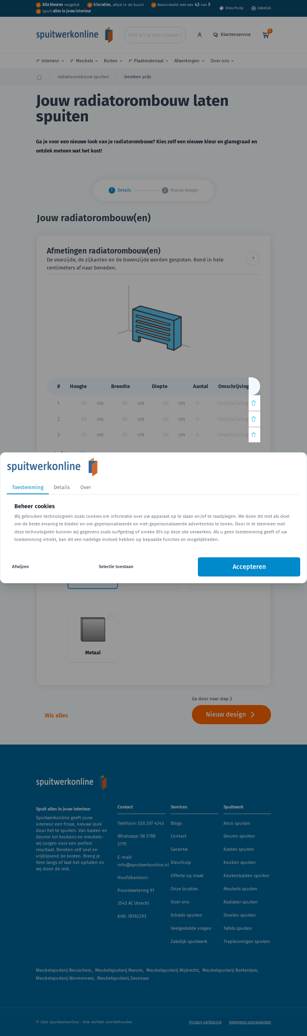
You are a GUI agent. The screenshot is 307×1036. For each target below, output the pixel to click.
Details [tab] (62, 487)
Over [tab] (85, 487)
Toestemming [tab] (28, 487)
